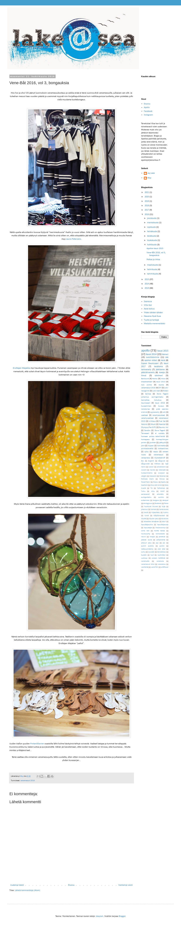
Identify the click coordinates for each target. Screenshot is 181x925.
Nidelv (165, 391)
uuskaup (144, 558)
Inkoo (163, 379)
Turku (143, 491)
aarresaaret (145, 494)
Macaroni (153, 476)
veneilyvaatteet (147, 418)
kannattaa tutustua (151, 400)
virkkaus (152, 421)
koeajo (162, 372)
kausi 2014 (151, 354)
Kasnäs (152, 470)
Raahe (163, 482)
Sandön (147, 431)
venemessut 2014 (147, 564)
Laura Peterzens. (74, 239)
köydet (143, 519)
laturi (164, 521)
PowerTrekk (145, 482)
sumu (143, 552)
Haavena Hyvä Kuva (152, 316)
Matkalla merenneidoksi (154, 324)
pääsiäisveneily (148, 372)
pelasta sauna (146, 540)
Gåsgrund (161, 461)
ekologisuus (148, 503)
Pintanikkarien (37, 744)
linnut (143, 376)
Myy (149, 178)
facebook (158, 503)
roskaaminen (163, 449)
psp (157, 543)
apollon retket (150, 360)
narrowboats (160, 534)
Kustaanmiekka (146, 473)
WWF (162, 491)
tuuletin (144, 555)
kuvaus (161, 406)
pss (164, 543)
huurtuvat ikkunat (151, 506)
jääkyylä (162, 443)
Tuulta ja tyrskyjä (151, 320)
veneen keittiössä (158, 558)
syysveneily (154, 412)
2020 (147, 197)
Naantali (162, 424)
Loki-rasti (156, 391)
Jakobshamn (161, 467)
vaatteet (144, 415)
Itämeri (165, 354)
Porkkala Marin (147, 479)
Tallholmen (161, 488)
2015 (147, 279)
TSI (151, 488)
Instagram (148, 115)
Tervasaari (145, 433)
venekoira (160, 561)
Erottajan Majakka (21, 368)
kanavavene (163, 509)
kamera (153, 509)
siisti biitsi (161, 549)
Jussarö (143, 470)
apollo (145, 350)
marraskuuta (153, 223)
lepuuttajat (148, 528)
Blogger (122, 916)
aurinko (161, 497)
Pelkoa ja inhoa (153, 259)
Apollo (147, 107)
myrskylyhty (145, 534)
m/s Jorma (146, 385)
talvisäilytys (161, 552)
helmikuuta (152, 269)
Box (142, 461)
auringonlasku (146, 497)
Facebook (148, 111)
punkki (161, 546)
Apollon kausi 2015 (155, 248)
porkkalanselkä (147, 449)
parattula (162, 537)
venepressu (145, 458)
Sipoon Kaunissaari (150, 363)
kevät (146, 512)
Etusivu (71, 885)
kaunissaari (145, 403)
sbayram (99, 916)
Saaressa (148, 301)
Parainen (162, 476)
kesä (163, 360)
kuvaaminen (146, 406)
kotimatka (161, 446)
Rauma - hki (163, 427)
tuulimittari (161, 555)
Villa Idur (148, 305)
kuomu (165, 512)
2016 (147, 214)
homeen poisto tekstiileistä (153, 437)
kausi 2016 (160, 403)
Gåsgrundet (145, 464)
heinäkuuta (152, 231)
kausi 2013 (160, 382)
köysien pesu (153, 519)
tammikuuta (153, 274)
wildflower (164, 567)
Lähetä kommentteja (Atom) (27, 890)
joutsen (153, 443)
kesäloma (158, 366)
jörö (143, 446)
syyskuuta (151, 227)
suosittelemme (152, 357)
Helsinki (144, 424)
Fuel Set (162, 421)
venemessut (158, 455)
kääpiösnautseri (159, 515)
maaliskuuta (153, 265)
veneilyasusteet (158, 415)
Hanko (154, 379)
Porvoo (162, 479)
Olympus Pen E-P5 (148, 427)
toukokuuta (152, 240)
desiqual (165, 500)
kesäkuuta (152, 236)
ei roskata (159, 433)
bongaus (156, 500)
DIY (160, 388)
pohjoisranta (160, 540)
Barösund (145, 379)
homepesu (145, 440)
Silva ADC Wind (156, 485)
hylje (163, 506)
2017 (147, 210)
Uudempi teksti (17, 885)
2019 (147, 201)
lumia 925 (145, 531)
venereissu (162, 564)
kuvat (147, 515)
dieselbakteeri (147, 382)
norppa (152, 537)
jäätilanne (160, 370)
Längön (143, 476)
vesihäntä (144, 567)
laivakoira (164, 519)
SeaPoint (144, 485)
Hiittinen (157, 464)
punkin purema (147, 546)
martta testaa (159, 531)
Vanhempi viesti (125, 885)
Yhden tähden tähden (153, 313)
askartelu (160, 494)
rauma (161, 385)
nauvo (143, 537)
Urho (153, 491)
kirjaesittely (155, 512)
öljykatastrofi (159, 458)
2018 (147, 206)
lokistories (145, 409)
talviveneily (146, 370)
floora (166, 503)
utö (164, 412)
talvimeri (159, 376)
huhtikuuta (152, 245)
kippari (151, 446)
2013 (147, 288)
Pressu (155, 482)
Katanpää (162, 470)
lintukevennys (160, 528)
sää (166, 357)
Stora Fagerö (160, 431)
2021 (147, 192)
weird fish (154, 567)
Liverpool (161, 473)
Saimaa (148, 394)
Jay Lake (151, 173)
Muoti (153, 424)
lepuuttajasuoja (162, 524)
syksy (146, 452)
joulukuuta (152, 218)
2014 (147, 284)
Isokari (151, 467)
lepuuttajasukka (147, 524)
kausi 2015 (162, 351)
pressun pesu (146, 543)
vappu (155, 452)
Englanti (151, 461)
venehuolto (145, 561)
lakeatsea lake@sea (151, 521)
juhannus (144, 509)
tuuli (152, 555)
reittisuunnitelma (147, 549)
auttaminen (145, 500)
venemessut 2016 (27, 781)
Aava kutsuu (149, 309)
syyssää (151, 552)
